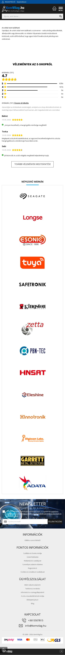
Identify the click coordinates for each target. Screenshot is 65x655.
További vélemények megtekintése (32, 164)
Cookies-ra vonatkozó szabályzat (33, 572)
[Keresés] (32, 16)
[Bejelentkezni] (3, 2)
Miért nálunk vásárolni (32, 585)
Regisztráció (32, 568)
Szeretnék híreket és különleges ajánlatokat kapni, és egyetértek (33, 514)
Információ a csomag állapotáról (32, 592)
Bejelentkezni (21, 2)
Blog (32, 604)
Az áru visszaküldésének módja (32, 596)
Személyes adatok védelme (32, 565)
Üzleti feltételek (32, 557)
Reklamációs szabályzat (32, 561)
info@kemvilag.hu (35, 626)
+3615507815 (35, 620)
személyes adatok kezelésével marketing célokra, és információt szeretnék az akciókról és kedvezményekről (33, 514)
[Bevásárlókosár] (54, 9)
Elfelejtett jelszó (32, 600)
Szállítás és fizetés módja (32, 553)
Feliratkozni (55, 521)
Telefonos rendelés (32, 589)
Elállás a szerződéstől (32, 540)
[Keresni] (60, 16)
